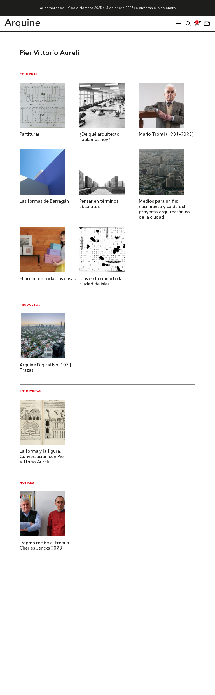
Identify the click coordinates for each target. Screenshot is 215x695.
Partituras (30, 134)
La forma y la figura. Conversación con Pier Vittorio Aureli (42, 456)
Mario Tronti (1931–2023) (166, 134)
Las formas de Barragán (44, 201)
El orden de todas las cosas (48, 279)
